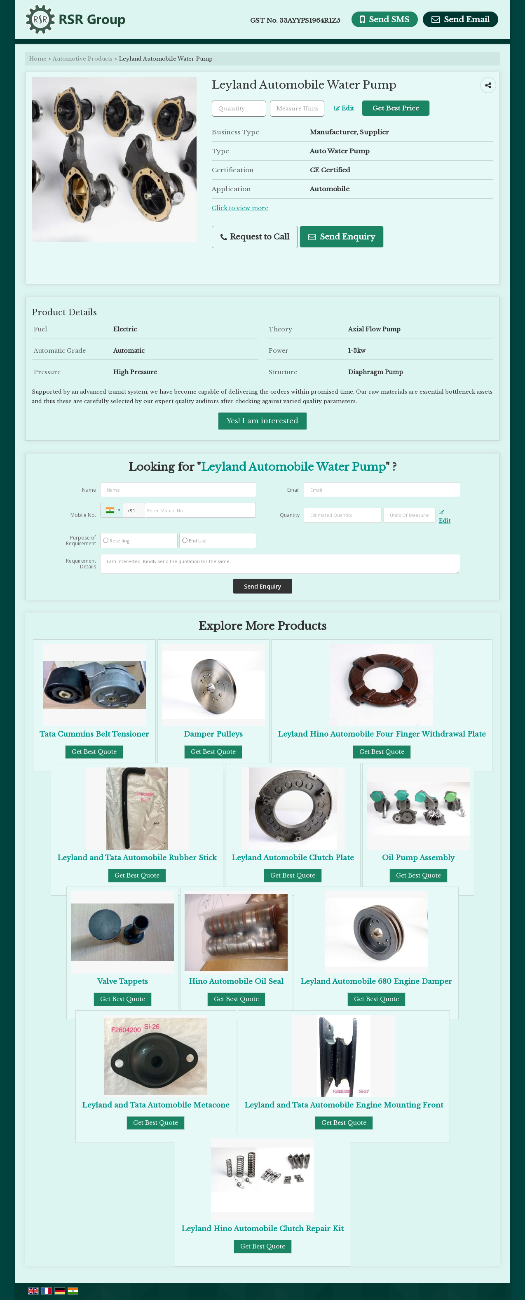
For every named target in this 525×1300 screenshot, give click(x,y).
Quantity (290, 515)
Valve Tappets (122, 981)
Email (293, 489)
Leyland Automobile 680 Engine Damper (376, 981)
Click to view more (240, 208)
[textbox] (297, 109)
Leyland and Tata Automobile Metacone (156, 1105)
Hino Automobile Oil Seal (236, 981)
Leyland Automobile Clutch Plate (293, 858)
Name (89, 489)
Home (38, 59)
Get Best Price (396, 108)
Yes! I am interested (262, 421)
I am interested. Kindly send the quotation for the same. (280, 564)
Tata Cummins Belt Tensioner (94, 734)
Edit (344, 108)
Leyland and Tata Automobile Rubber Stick (137, 858)
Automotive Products (82, 59)
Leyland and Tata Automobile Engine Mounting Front (343, 1105)
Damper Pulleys (213, 734)
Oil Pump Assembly (418, 858)
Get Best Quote (94, 752)
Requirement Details (81, 564)
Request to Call (254, 237)
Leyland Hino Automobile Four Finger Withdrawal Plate (382, 734)
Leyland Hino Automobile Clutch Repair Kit (262, 1229)
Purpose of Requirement (81, 541)
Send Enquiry (341, 237)
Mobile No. (83, 515)
